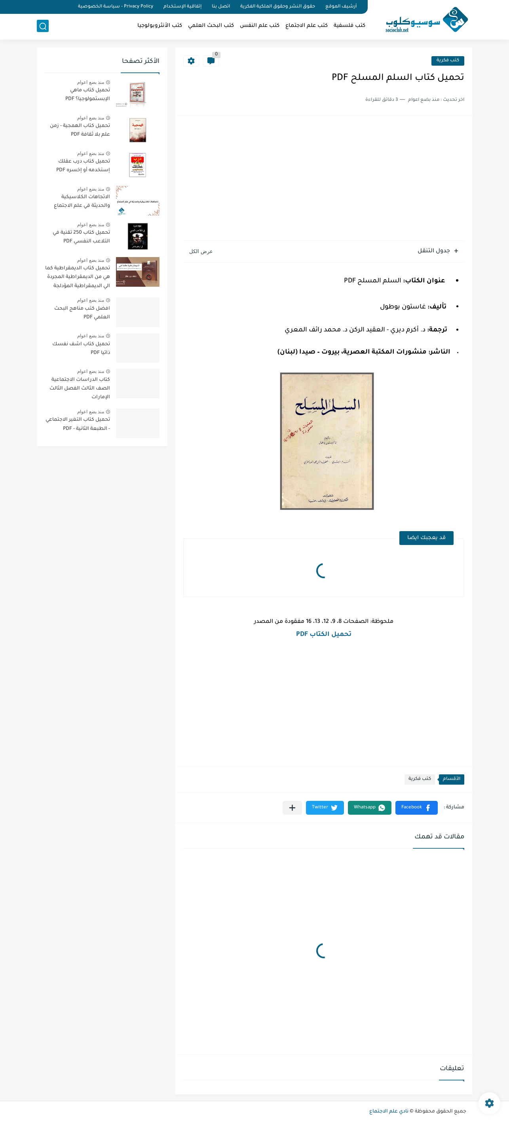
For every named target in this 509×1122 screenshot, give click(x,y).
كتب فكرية (448, 60)
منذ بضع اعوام (90, 82)
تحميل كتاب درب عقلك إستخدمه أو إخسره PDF (83, 166)
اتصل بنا (221, 6)
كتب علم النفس (259, 26)
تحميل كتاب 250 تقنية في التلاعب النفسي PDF (81, 237)
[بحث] (43, 26)
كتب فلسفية (349, 26)
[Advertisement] (323, 179)
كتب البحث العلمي (211, 26)
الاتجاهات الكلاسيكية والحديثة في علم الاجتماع (82, 202)
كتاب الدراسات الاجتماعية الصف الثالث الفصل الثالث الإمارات (79, 389)
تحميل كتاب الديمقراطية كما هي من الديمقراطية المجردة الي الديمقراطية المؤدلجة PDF (77, 278)
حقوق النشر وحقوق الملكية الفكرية (277, 6)
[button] (416, 808)
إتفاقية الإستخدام (182, 6)
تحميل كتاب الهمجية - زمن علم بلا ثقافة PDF (80, 130)
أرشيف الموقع (341, 6)
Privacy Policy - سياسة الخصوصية (115, 6)
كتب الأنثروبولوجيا (159, 26)
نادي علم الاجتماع (388, 1111)
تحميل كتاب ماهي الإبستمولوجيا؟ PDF (87, 95)
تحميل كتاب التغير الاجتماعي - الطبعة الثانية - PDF (78, 424)
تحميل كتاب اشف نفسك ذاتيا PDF (81, 349)
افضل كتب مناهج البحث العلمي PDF (82, 313)
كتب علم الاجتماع (306, 26)
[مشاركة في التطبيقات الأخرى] (292, 808)
